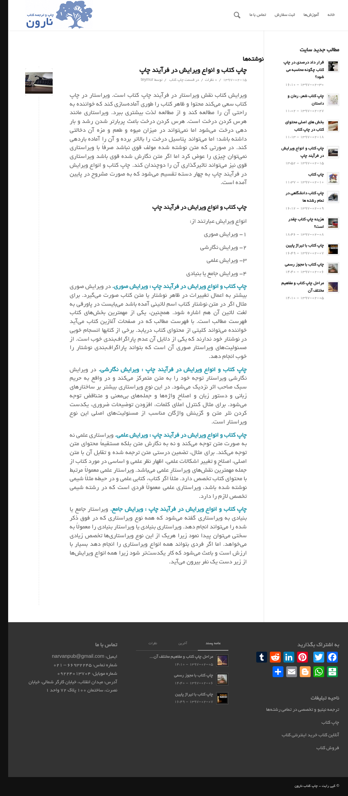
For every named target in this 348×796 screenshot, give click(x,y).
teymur (139, 80)
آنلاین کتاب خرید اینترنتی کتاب (302, 735)
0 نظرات (203, 80)
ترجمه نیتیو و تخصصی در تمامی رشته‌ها (294, 709)
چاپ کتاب (168, 80)
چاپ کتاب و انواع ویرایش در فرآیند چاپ (185, 70)
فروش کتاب (319, 748)
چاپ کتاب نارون (298, 786)
